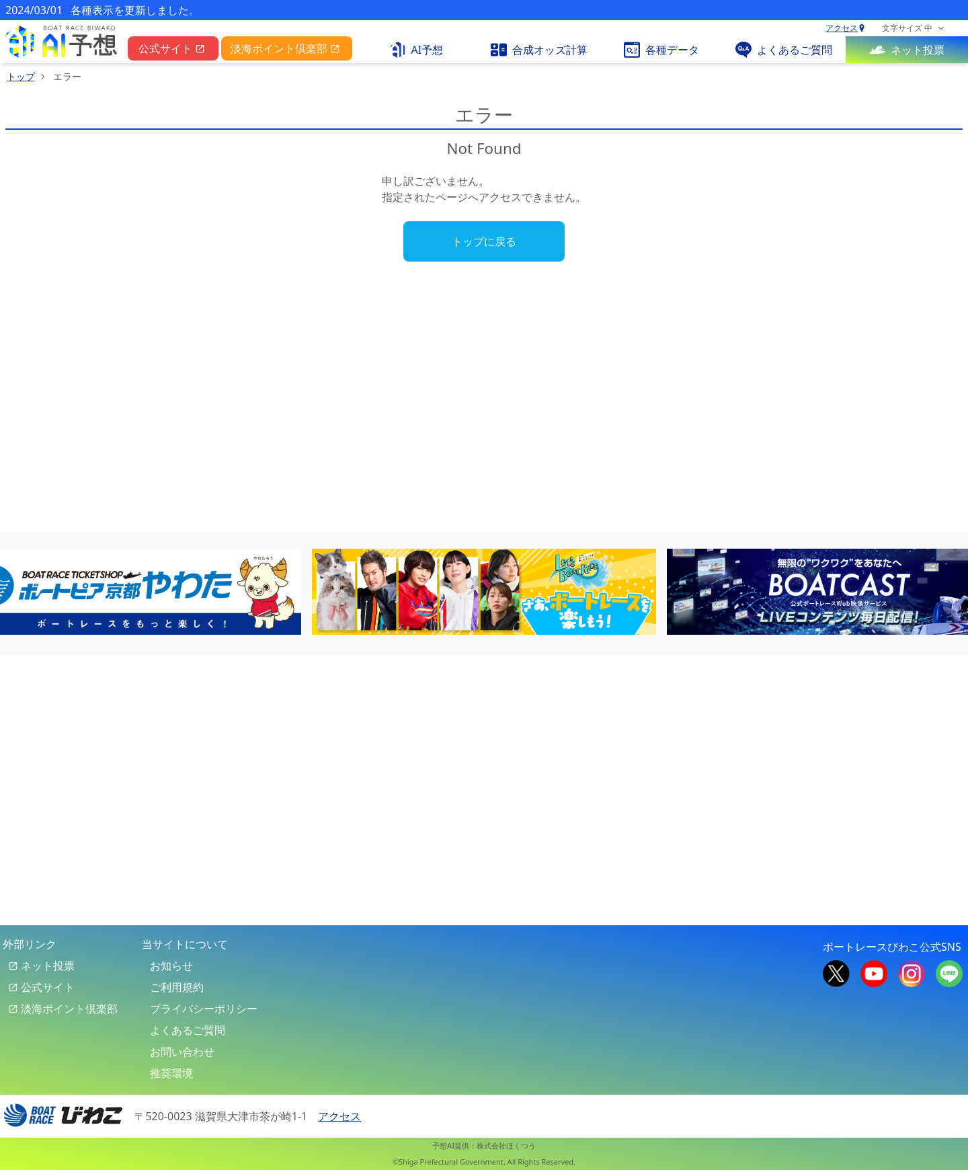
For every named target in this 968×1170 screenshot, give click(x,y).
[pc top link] (61, 41)
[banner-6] (484, 592)
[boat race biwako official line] (949, 972)
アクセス (845, 28)
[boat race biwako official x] (836, 972)
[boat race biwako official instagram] (911, 972)
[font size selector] (913, 28)
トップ (21, 76)
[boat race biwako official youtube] (873, 972)
